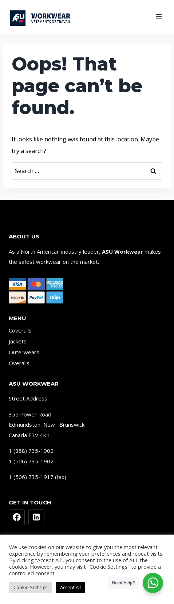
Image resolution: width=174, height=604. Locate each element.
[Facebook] (17, 518)
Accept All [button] (70, 587)
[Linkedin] (36, 518)
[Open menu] (158, 16)
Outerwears (24, 352)
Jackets (18, 341)
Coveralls (20, 330)
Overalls (19, 363)
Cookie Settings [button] (30, 587)
